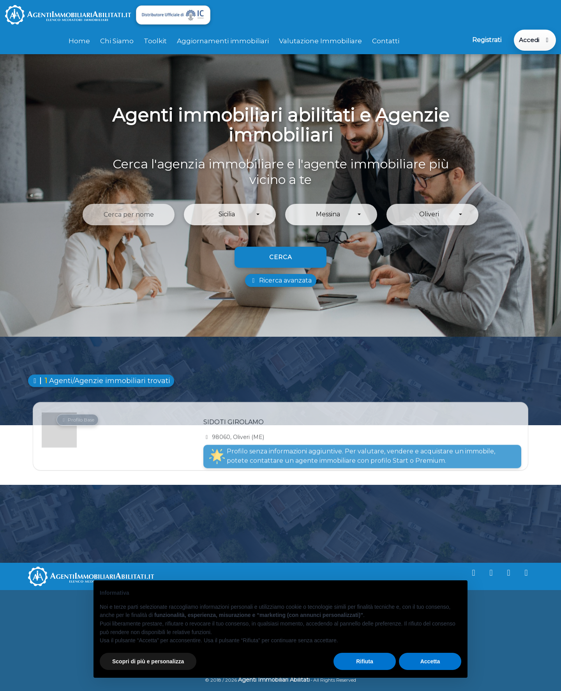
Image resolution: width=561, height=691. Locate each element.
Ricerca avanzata (281, 280)
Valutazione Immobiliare (320, 40)
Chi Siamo (117, 40)
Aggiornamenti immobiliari (223, 40)
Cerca (280, 256)
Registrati (486, 40)
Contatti (385, 40)
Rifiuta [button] (364, 661)
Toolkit (155, 40)
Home (79, 40)
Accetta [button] (430, 661)
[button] (230, 214)
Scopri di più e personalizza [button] (148, 661)
